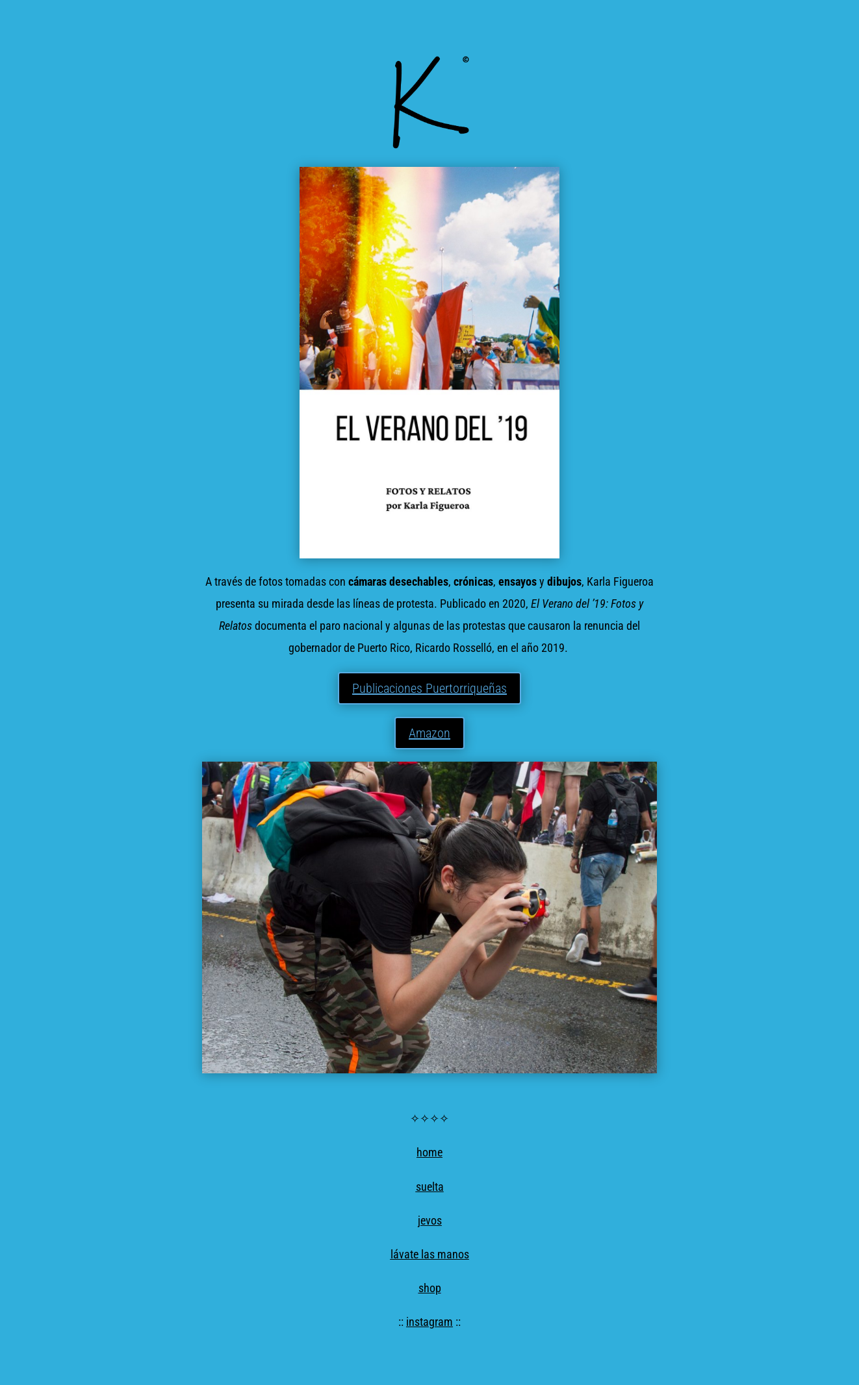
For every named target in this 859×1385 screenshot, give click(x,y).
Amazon (429, 733)
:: (402, 1322)
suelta (430, 1186)
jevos (430, 1220)
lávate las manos (430, 1254)
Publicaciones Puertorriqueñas (429, 688)
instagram (429, 1322)
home (429, 1152)
